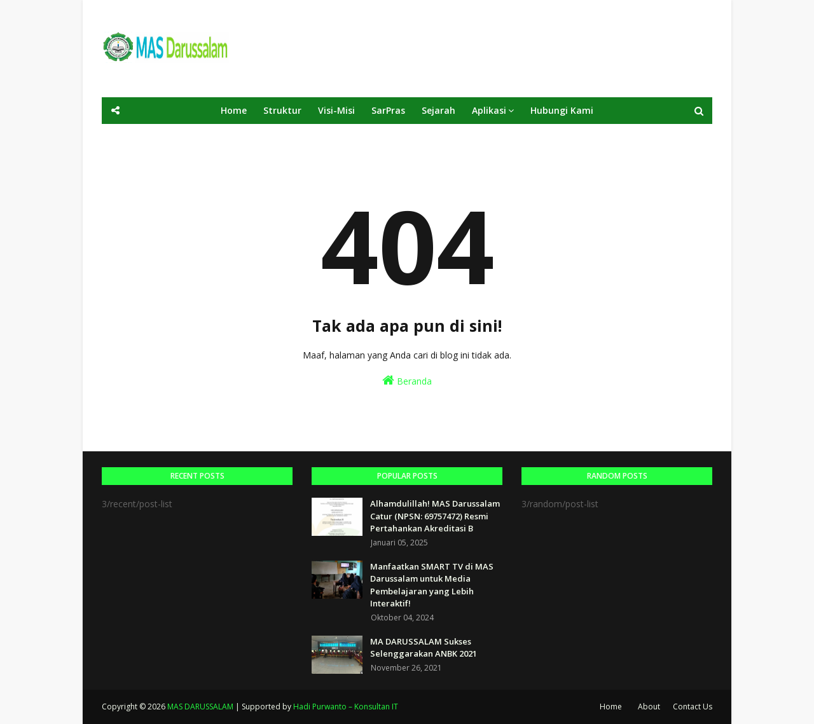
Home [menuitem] (234, 110)
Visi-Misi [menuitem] (336, 110)
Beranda (407, 380)
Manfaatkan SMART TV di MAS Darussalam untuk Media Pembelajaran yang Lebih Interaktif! (431, 585)
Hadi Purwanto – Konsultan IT (345, 706)
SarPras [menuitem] (388, 110)
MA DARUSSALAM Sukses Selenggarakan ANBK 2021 (423, 648)
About (649, 706)
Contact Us (692, 706)
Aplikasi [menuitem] (489, 110)
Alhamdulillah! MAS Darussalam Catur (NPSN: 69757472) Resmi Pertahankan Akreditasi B (435, 516)
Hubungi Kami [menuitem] (561, 110)
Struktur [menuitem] (282, 110)
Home (611, 706)
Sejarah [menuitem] (438, 110)
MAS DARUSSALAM (200, 706)
